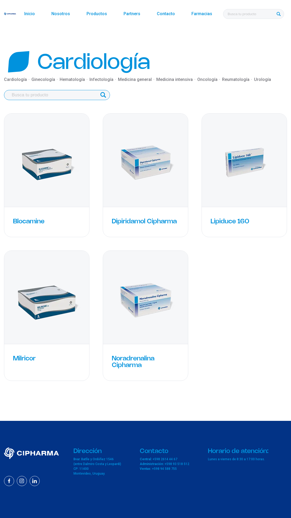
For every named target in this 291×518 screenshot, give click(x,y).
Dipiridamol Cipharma (144, 222)
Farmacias (201, 13)
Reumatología (235, 79)
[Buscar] (278, 14)
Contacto (166, 13)
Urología (262, 79)
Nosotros (60, 13)
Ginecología (43, 79)
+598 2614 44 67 (165, 459)
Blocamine (28, 222)
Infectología (101, 79)
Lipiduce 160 (230, 222)
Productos (97, 13)
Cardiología (15, 79)
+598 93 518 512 (177, 464)
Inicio (29, 13)
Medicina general (135, 79)
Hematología (72, 79)
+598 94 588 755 (164, 469)
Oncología (207, 79)
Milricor (24, 359)
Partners (132, 13)
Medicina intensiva (174, 79)
